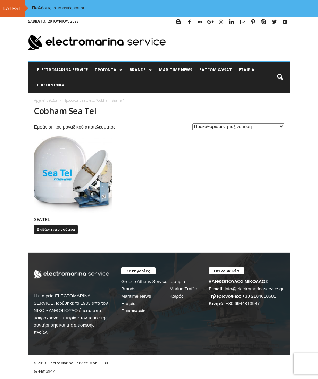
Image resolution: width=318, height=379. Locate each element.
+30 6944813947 (243, 303)
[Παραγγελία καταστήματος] (238, 126)
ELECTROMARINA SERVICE (62, 69)
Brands (128, 288)
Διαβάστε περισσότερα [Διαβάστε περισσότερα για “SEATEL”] (56, 229)
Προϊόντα (109, 69)
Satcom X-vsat (215, 69)
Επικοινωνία (50, 85)
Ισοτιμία (177, 281)
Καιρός (176, 296)
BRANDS (140, 69)
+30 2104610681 (259, 296)
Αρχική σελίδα (45, 100)
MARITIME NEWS (175, 69)
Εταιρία (246, 69)
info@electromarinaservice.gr (254, 288)
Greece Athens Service (144, 281)
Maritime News (136, 296)
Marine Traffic (183, 288)
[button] (279, 77)
